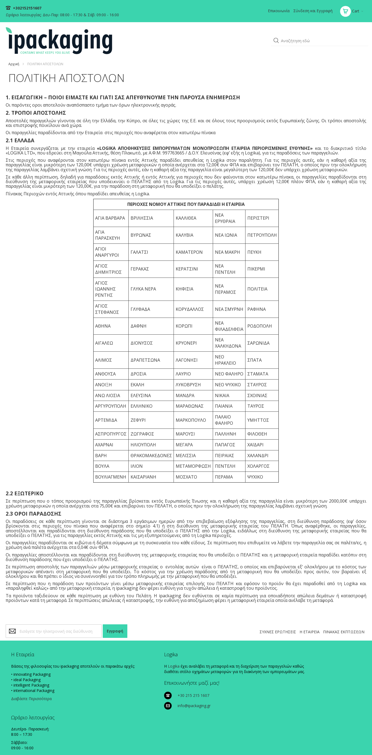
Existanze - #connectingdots (346, 752)
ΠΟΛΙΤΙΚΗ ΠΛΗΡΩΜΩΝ (280, 742)
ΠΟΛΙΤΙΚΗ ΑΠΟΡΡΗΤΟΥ (242, 742)
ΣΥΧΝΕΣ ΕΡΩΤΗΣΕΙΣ (276, 629)
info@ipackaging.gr (222, 674)
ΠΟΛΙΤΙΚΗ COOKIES (206, 742)
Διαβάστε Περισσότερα (34, 701)
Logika (112, 663)
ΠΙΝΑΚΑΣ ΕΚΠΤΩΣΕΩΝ (342, 629)
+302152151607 (28, 8)
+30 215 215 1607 (221, 664)
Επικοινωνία (277, 10)
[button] (274, 36)
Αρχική (15, 56)
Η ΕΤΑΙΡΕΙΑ (308, 629)
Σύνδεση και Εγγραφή (311, 10)
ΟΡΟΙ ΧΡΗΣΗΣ (352, 742)
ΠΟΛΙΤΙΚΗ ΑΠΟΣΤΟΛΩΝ (319, 742)
